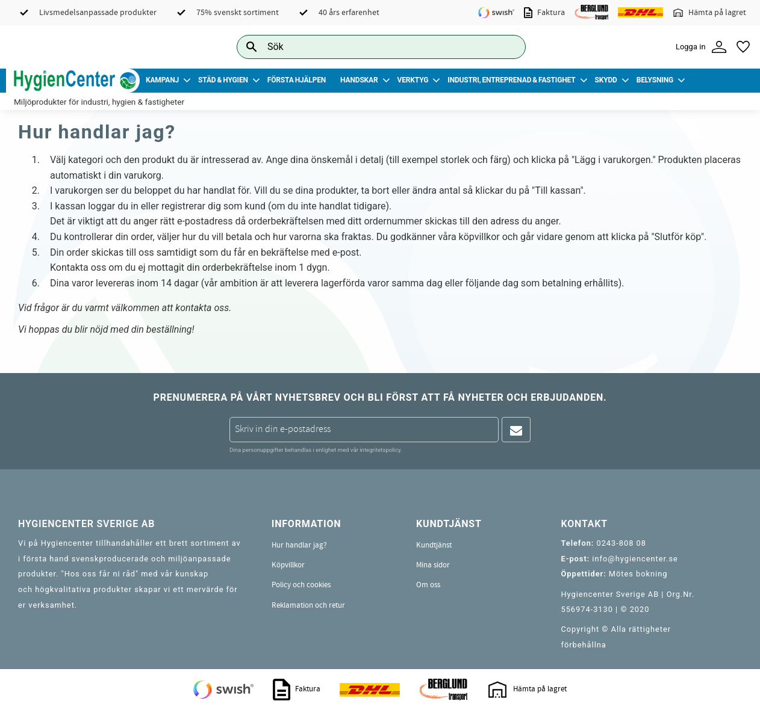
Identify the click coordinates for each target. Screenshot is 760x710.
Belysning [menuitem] (655, 80)
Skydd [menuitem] (605, 80)
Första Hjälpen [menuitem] (296, 80)
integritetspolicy (380, 449)
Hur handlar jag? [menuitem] (299, 545)
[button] (743, 47)
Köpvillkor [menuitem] (288, 565)
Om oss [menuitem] (428, 585)
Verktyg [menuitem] (413, 80)
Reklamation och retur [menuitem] (308, 605)
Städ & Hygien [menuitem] (223, 80)
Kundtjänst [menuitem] (434, 545)
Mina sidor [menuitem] (433, 565)
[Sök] (507, 46)
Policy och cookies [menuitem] (301, 585)
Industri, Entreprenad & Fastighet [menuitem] (511, 80)
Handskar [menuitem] (359, 80)
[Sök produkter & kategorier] (367, 46)
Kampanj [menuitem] (162, 80)
